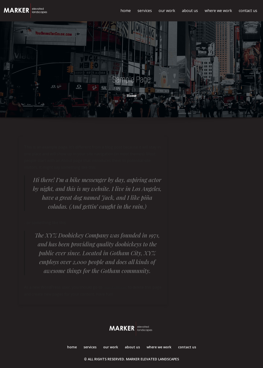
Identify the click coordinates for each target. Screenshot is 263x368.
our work (167, 10)
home (125, 10)
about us (190, 10)
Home (132, 95)
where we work (218, 10)
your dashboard (115, 287)
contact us (248, 10)
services (144, 10)
